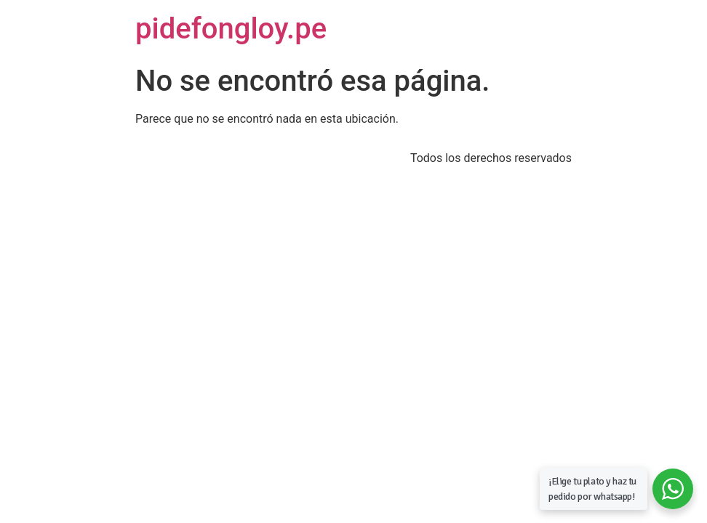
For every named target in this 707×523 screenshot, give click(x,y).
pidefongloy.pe (231, 29)
